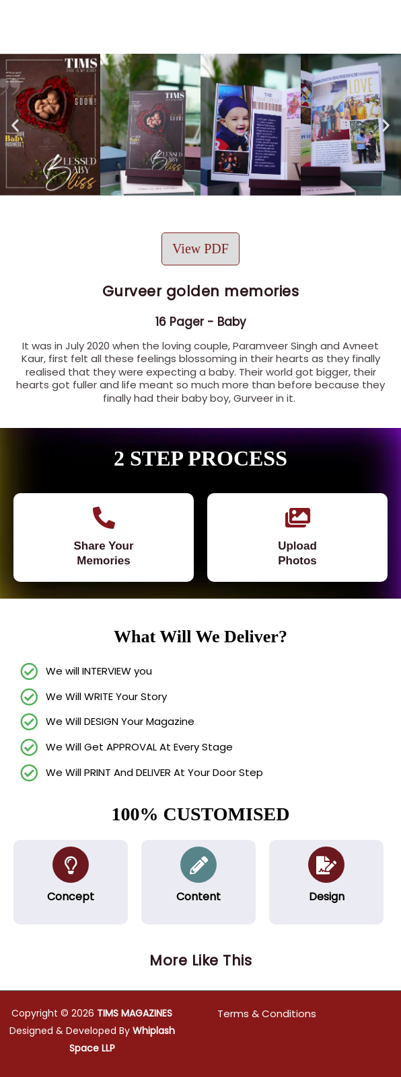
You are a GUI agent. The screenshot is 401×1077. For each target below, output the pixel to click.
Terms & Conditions (266, 1013)
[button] (15, 124)
